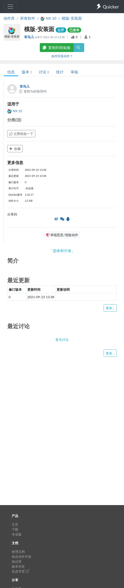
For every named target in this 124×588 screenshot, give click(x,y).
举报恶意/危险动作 (62, 235)
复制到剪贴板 (56, 47)
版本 (27, 72)
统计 (60, 72)
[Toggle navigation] (10, 6)
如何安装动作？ (62, 56)
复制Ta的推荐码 (33, 91)
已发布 (74, 30)
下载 (15, 529)
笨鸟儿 (29, 37)
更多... (110, 308)
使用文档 (18, 552)
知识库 (17, 561)
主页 (15, 524)
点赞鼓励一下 (21, 134)
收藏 (15, 149)
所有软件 (27, 18)
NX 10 (14, 111)
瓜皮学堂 (20, 571)
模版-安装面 (72, 18)
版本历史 (18, 566)
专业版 (17, 534)
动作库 (9, 18)
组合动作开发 (21, 556)
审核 (74, 72)
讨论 (44, 72)
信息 (11, 72)
